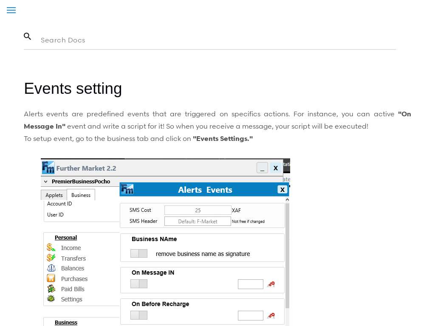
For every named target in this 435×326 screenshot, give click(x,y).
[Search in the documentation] (209, 40)
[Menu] (11, 10)
